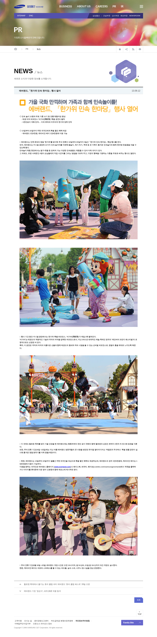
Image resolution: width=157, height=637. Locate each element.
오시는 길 (28, 621)
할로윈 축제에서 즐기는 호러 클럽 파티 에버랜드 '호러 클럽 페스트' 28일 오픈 (57, 584)
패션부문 (124, 16)
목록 (138, 600)
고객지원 (18, 621)
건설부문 (106, 16)
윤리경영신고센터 (41, 621)
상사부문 (115, 16)
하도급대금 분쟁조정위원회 (62, 621)
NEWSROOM (134, 16)
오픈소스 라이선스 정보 (42, 624)
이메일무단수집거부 (23, 624)
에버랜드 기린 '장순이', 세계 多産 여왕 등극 (42, 591)
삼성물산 (96, 16)
